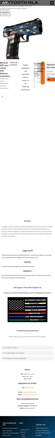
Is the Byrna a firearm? (10, 257)
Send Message (42, 416)
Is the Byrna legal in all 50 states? (14, 262)
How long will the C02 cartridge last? (15, 267)
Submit (6, 399)
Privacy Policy (17, 434)
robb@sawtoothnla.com (30, 301)
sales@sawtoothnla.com (30, 303)
